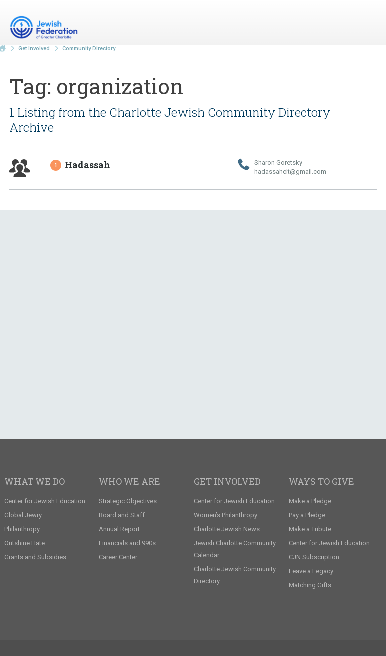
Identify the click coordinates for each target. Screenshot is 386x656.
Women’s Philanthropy (225, 515)
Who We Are (129, 482)
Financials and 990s (127, 543)
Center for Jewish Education (44, 501)
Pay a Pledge (307, 515)
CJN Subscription (314, 557)
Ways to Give (321, 482)
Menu (365, 24)
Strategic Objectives (128, 501)
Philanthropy (22, 529)
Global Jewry (23, 515)
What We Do (34, 482)
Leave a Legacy (311, 571)
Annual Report (119, 529)
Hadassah (80, 165)
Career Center (118, 557)
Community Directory (88, 49)
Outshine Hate (24, 543)
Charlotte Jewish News (227, 529)
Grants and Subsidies (35, 557)
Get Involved (34, 49)
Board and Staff (122, 515)
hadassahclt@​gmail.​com (290, 172)
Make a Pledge (310, 501)
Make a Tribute (310, 529)
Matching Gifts (310, 585)
